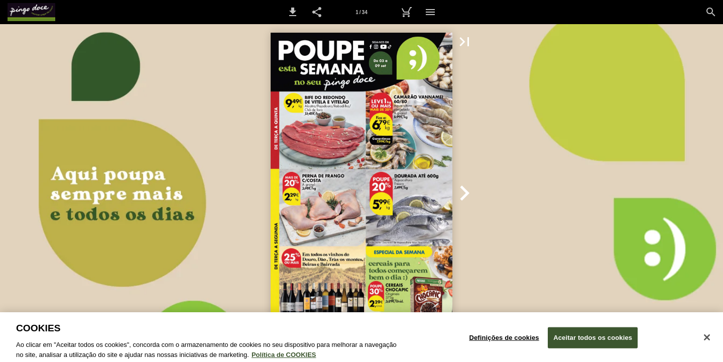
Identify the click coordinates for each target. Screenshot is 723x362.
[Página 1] (361, 12)
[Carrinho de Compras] (406, 12)
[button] (293, 12)
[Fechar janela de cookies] (707, 341)
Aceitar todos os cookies (592, 341)
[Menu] (430, 12)
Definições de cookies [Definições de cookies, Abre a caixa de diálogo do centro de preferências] (504, 341)
